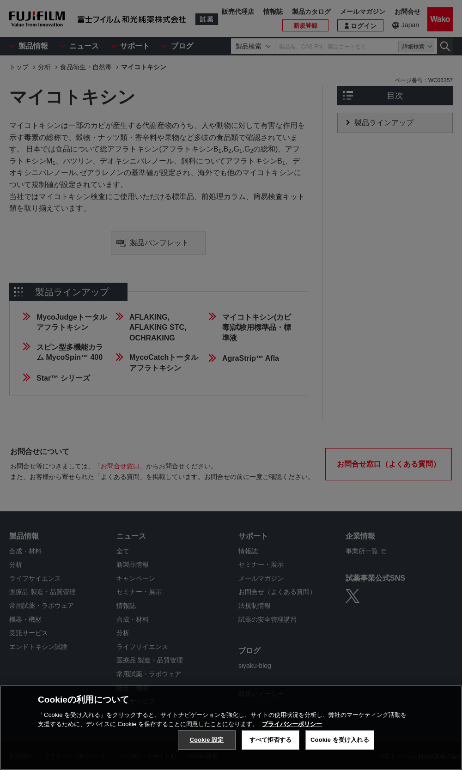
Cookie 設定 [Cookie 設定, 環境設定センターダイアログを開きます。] (206, 745)
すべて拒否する (270, 745)
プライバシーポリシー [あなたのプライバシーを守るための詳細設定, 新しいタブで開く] (292, 729)
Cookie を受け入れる (339, 745)
